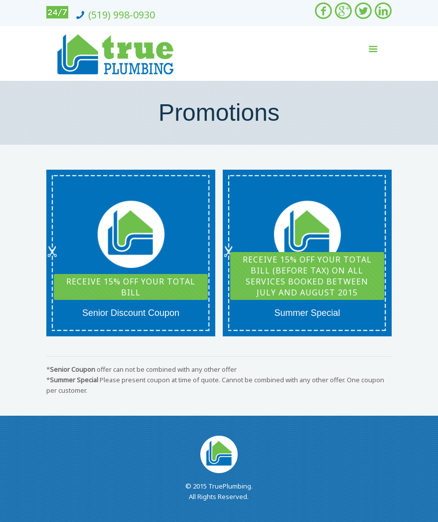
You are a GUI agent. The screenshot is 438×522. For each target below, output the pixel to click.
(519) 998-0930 (121, 14)
